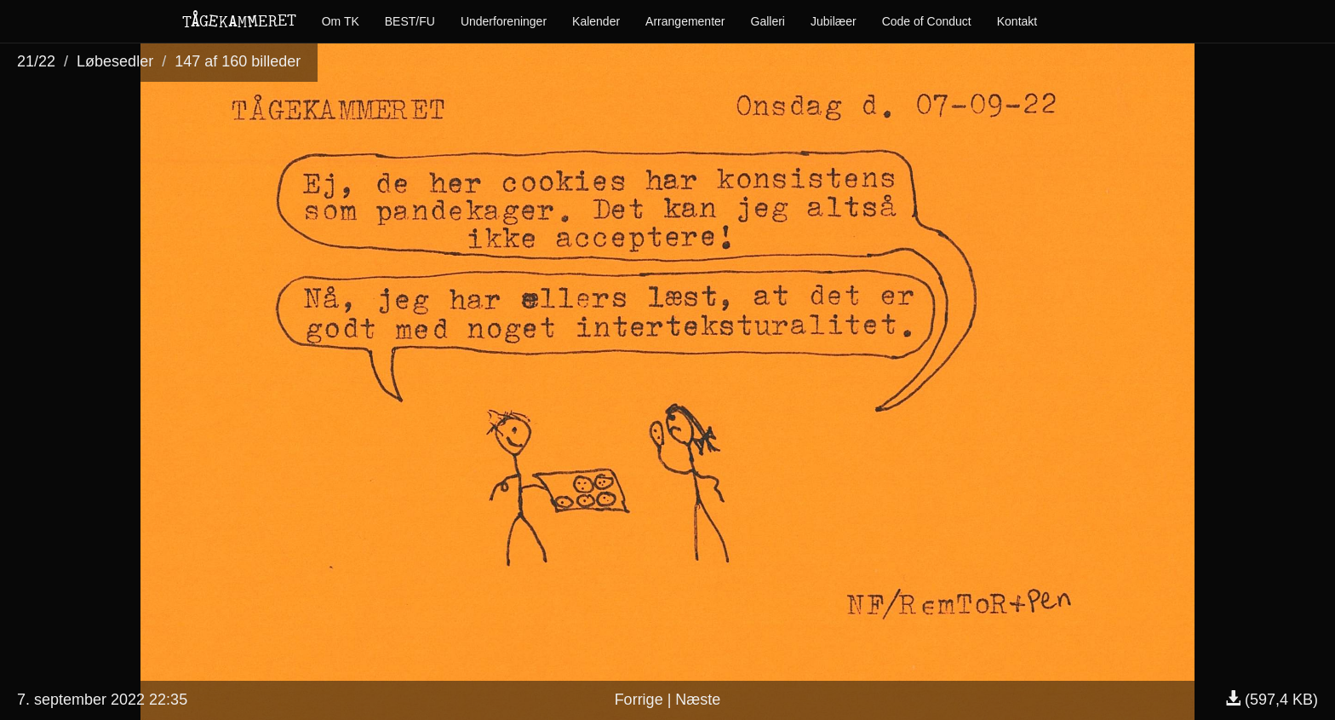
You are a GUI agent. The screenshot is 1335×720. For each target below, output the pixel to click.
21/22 (36, 61)
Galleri (768, 21)
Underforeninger (504, 21)
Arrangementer (685, 21)
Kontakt (1017, 21)
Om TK (340, 21)
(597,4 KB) (1271, 699)
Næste (697, 699)
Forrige (639, 699)
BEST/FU (410, 21)
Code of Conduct (926, 21)
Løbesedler (115, 61)
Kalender (596, 21)
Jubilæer (834, 21)
